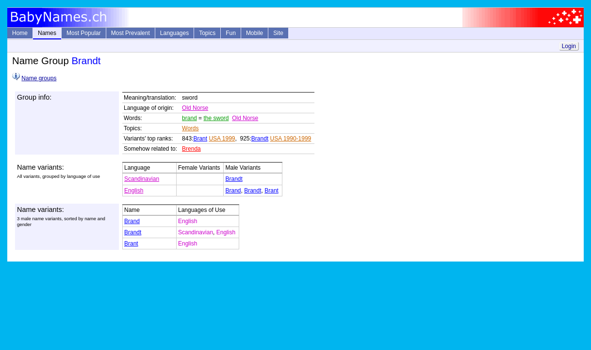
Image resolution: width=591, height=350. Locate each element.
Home (20, 33)
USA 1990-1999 (291, 138)
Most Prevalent (130, 33)
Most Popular (83, 33)
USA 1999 (222, 138)
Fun (231, 33)
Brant (200, 138)
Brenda (191, 148)
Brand (233, 190)
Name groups (38, 78)
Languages (174, 33)
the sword (216, 118)
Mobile (254, 33)
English (133, 190)
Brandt (259, 138)
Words (190, 128)
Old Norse (195, 108)
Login (569, 46)
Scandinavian (141, 178)
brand (189, 118)
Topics (207, 33)
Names (47, 33)
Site (278, 33)
